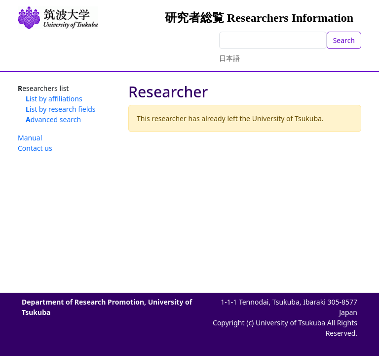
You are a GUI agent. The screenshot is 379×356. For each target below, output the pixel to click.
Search (344, 40)
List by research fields (61, 109)
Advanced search (53, 119)
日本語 (229, 58)
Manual (30, 137)
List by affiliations (54, 98)
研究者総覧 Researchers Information (259, 17)
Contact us (35, 148)
